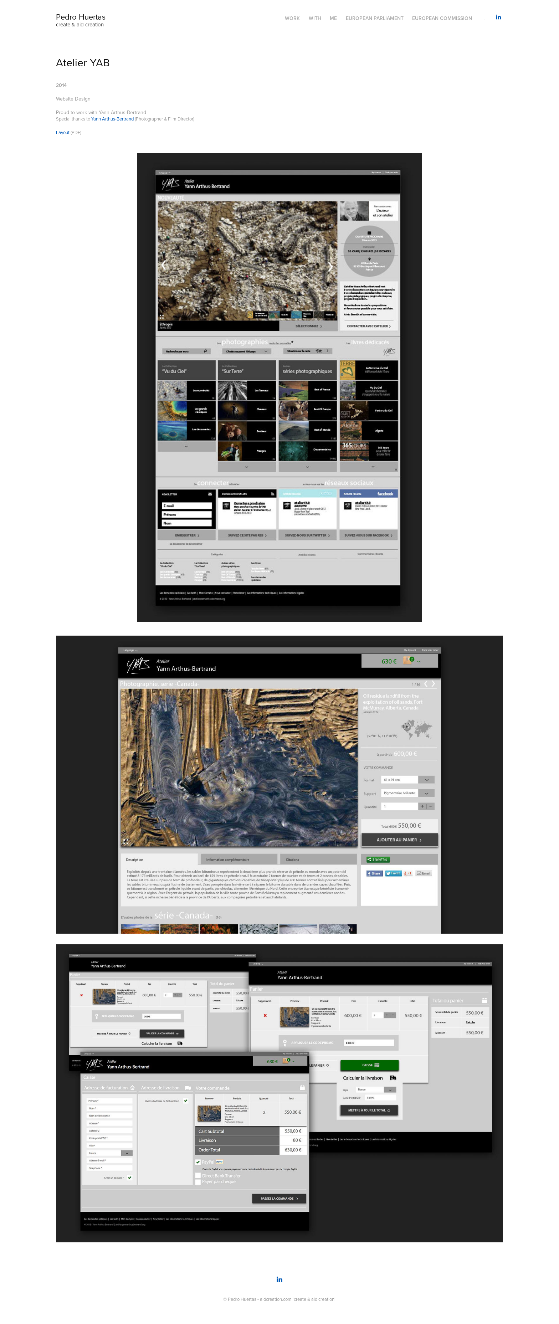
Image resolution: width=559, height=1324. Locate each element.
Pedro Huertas (81, 16)
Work (292, 18)
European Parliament (375, 18)
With (315, 18)
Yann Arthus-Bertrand (112, 119)
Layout (63, 132)
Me (333, 18)
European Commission (442, 18)
